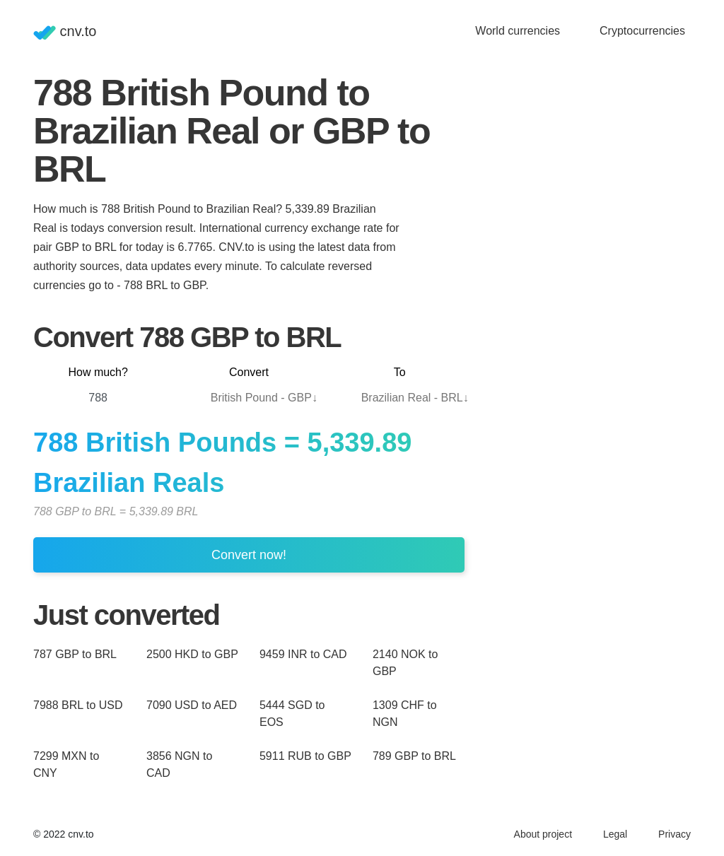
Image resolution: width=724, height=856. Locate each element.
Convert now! (248, 555)
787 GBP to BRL (75, 654)
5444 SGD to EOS (292, 713)
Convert (249, 372)
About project (543, 834)
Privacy (674, 834)
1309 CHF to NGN (405, 713)
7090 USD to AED (191, 705)
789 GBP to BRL (414, 756)
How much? (97, 372)
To (400, 372)
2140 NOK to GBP (405, 662)
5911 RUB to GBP (305, 756)
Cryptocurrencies (642, 31)
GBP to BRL (85, 247)
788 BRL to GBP (165, 285)
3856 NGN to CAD (179, 764)
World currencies (517, 31)
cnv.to (64, 31)
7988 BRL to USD (78, 705)
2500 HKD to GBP (192, 654)
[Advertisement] (585, 162)
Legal (615, 834)
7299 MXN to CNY (66, 764)
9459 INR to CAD (303, 654)
